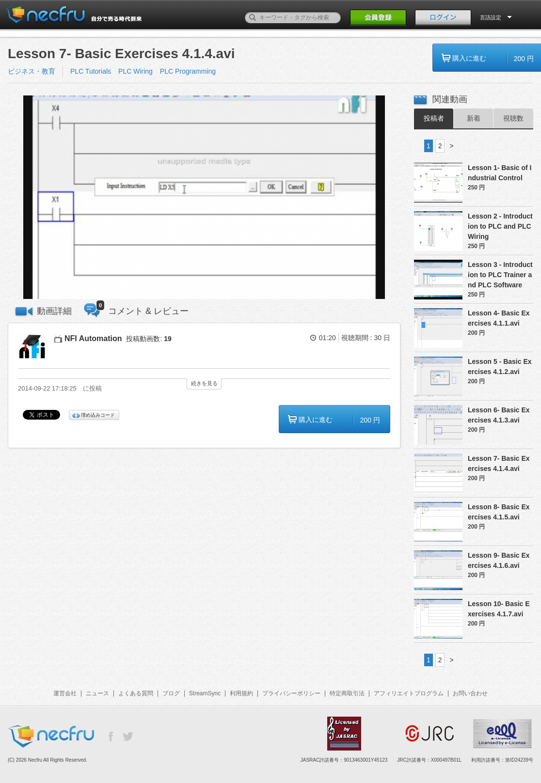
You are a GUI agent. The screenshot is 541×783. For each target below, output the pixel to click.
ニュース (97, 693)
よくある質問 (135, 693)
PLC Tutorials (90, 71)
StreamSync (205, 693)
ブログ (171, 693)
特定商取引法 (347, 693)
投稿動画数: (148, 339)
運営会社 (65, 693)
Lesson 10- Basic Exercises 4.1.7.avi (499, 609)
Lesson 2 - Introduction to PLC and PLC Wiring (500, 226)
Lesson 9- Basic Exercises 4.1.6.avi (499, 560)
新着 (473, 118)
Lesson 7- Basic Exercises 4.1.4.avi (499, 463)
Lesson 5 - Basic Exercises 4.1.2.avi (500, 367)
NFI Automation (93, 338)
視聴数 (513, 118)
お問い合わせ (470, 693)
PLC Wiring (135, 71)
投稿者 (434, 118)
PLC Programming (188, 71)
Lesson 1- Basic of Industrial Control (499, 173)
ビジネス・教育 (31, 71)
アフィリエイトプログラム (409, 693)
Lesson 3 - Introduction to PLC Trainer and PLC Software (500, 275)
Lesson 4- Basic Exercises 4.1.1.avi (499, 318)
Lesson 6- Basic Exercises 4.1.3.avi (499, 415)
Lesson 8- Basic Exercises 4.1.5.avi (499, 512)
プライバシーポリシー (291, 693)
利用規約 (241, 693)
